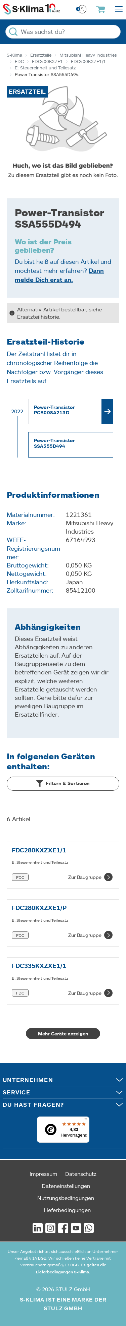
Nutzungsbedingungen (65, 1198)
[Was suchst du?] (63, 32)
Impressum (43, 1173)
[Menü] (85, 1121)
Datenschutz (80, 1173)
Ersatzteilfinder (36, 714)
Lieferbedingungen (67, 1210)
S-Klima (14, 55)
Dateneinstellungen (66, 1186)
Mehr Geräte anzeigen (63, 1033)
